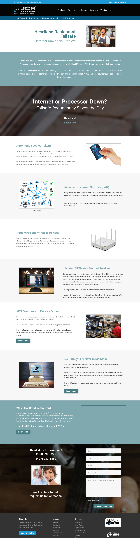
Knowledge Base (80, 533)
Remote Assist (80, 530)
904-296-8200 (18, 2)
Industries (83, 10)
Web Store (56, 535)
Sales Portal (79, 525)
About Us (123, 2)
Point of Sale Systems (34, 18)
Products (61, 10)
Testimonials (105, 10)
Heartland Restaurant (49, 18)
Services (94, 10)
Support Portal (79, 528)
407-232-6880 (28, 2)
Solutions (72, 10)
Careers (77, 535)
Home (16, 18)
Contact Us (37, 2)
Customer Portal (114, 2)
